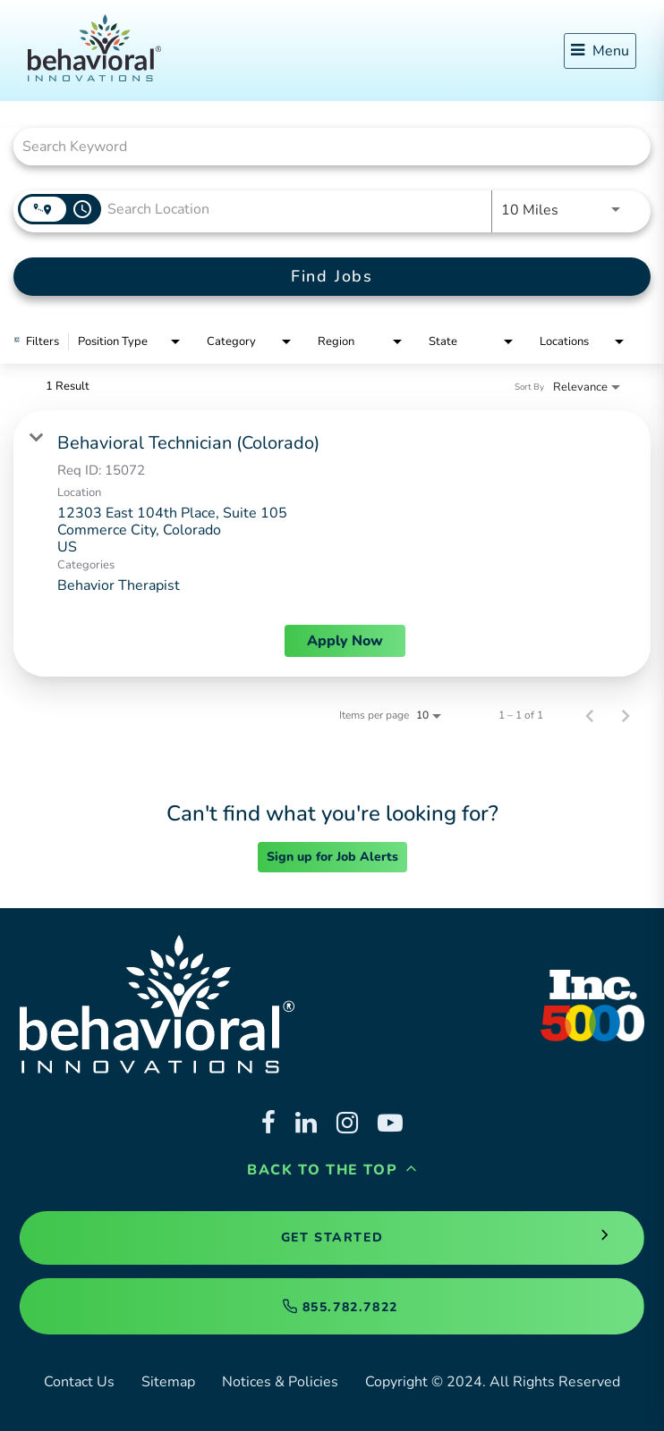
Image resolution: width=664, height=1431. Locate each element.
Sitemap (168, 1382)
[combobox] (323, 146)
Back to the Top (332, 1170)
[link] (332, 543)
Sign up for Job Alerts (332, 856)
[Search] (332, 276)
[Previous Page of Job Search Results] (590, 715)
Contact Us (79, 1382)
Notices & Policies (280, 1382)
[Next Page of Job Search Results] (625, 715)
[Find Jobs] (332, 276)
